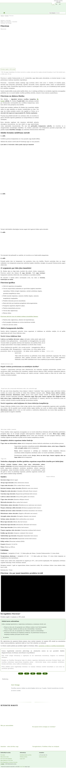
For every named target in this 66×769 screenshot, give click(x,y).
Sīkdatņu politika (23, 756)
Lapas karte (22, 758)
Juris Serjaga (15, 685)
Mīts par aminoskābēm (7, 725)
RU (56, 4)
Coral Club (22, 766)
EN (59, 4)
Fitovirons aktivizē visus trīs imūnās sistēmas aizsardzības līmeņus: (19, 316)
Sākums (2, 15)
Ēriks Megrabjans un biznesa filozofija (9, 762)
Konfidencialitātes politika (25, 754)
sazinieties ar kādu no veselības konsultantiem (51, 645)
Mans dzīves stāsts (5, 756)
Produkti (7, 15)
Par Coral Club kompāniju (6, 758)
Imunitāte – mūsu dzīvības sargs (9, 746)
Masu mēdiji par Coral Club (7, 760)
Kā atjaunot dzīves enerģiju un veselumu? (43, 726)
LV (53, 4)
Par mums (3, 754)
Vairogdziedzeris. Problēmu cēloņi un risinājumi (45, 746)
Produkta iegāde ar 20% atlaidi (8, 69)
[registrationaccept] (2, 637)
